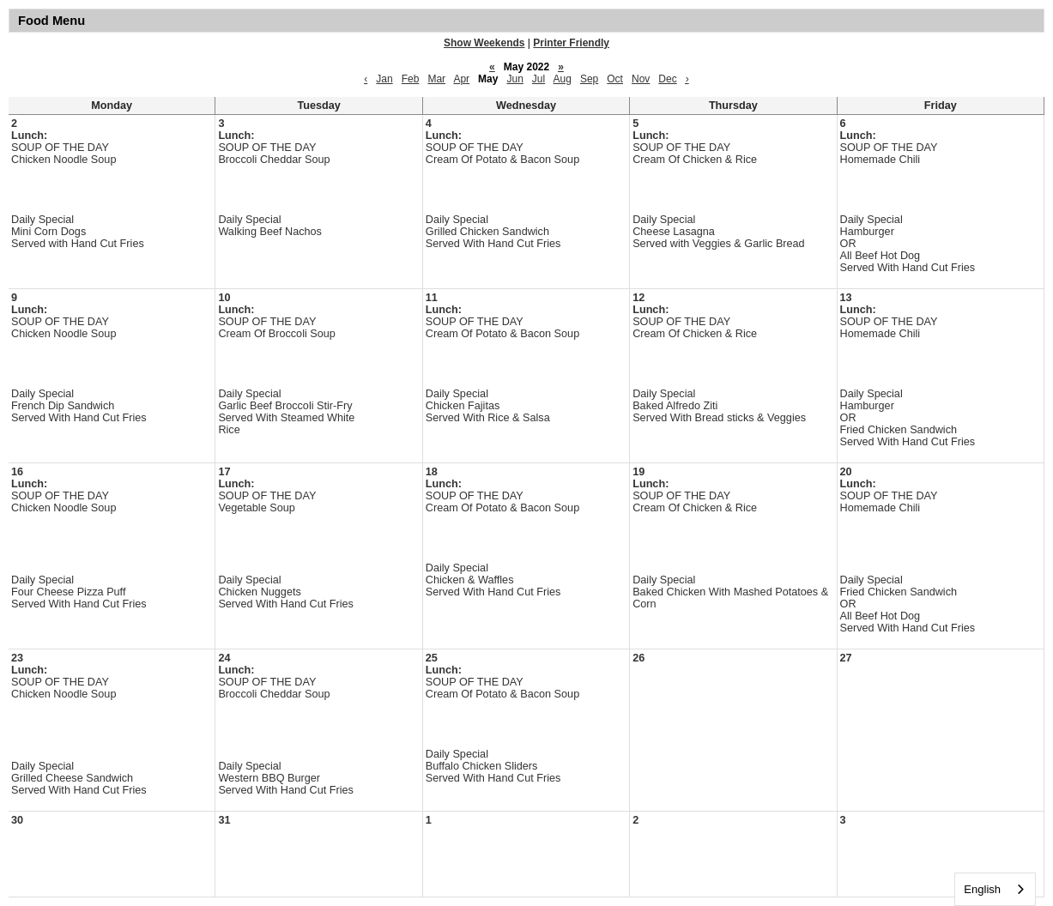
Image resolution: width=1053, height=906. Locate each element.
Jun (514, 79)
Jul (538, 79)
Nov (641, 79)
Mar (436, 79)
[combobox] (995, 889)
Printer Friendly (571, 43)
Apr (461, 79)
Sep (589, 79)
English (982, 889)
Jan (384, 79)
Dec (667, 79)
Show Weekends (484, 43)
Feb (411, 79)
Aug (563, 79)
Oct (615, 79)
